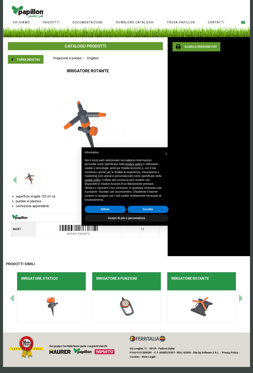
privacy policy (133, 164)
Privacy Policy (230, 352)
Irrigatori (93, 58)
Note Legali (148, 356)
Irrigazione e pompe (67, 58)
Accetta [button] (148, 209)
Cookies (135, 356)
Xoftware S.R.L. (210, 352)
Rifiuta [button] (105, 209)
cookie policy (93, 180)
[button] (25, 59)
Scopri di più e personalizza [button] (126, 218)
